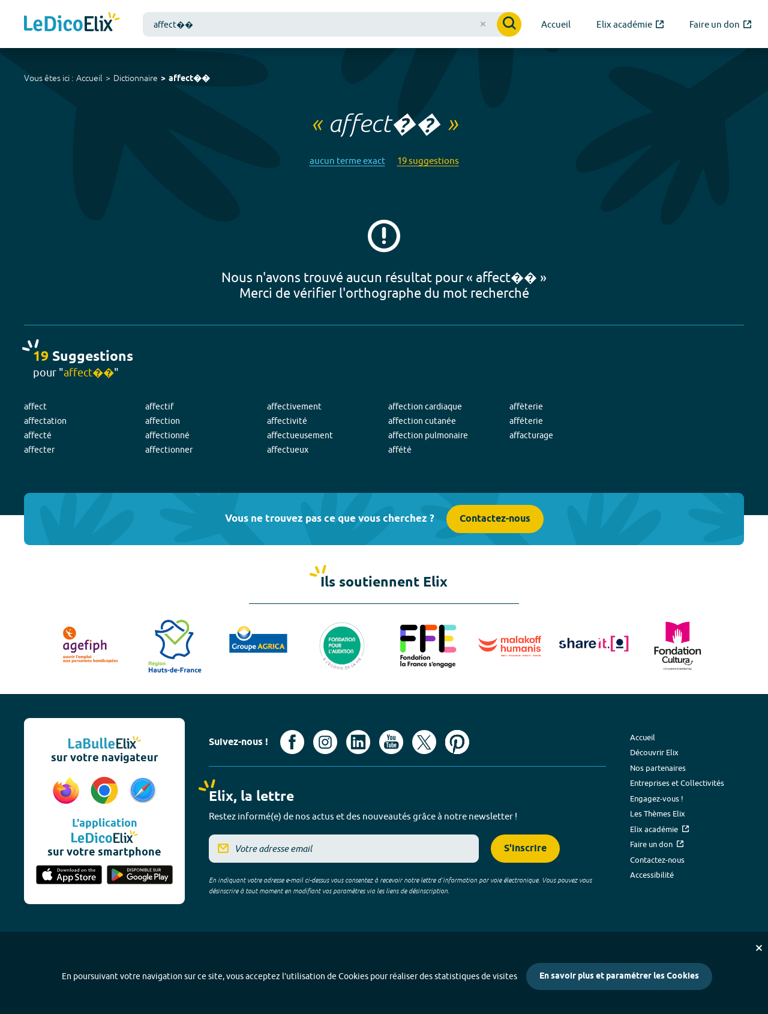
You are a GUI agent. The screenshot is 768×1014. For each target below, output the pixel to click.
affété (400, 449)
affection (162, 421)
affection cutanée (422, 421)
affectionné (167, 435)
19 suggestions (428, 160)
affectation (45, 421)
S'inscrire (525, 848)
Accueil (89, 78)
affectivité (287, 421)
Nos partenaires (658, 768)
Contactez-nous (495, 519)
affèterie (526, 406)
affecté (38, 435)
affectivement (294, 406)
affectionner (169, 449)
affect (35, 406)
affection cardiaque (425, 406)
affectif (159, 406)
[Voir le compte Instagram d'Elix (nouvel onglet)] (325, 742)
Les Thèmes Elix (657, 813)
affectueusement (300, 435)
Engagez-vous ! (656, 798)
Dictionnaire (135, 78)
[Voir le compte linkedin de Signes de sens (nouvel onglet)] (358, 742)
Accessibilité (652, 875)
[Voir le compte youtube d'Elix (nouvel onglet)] (391, 742)
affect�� (189, 79)
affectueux (287, 449)
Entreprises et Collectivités (677, 783)
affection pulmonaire (428, 435)
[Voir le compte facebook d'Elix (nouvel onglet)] (292, 742)
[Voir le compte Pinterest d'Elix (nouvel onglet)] (457, 742)
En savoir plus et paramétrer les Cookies (619, 976)
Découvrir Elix (654, 752)
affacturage (531, 435)
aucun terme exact (347, 160)
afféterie (526, 421)
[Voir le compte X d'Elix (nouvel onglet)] (424, 742)
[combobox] (332, 24)
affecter (39, 449)
